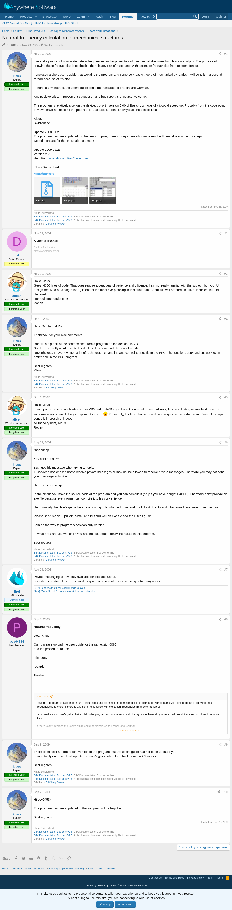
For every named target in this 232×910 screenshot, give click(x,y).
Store (67, 16)
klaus (11, 45)
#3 (226, 273)
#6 (226, 442)
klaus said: (43, 696)
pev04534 (17, 641)
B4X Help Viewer (55, 223)
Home (9, 16)
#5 (226, 397)
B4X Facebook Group (48, 23)
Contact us (155, 877)
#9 (226, 744)
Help (210, 877)
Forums (128, 16)
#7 (226, 569)
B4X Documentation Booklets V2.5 (53, 216)
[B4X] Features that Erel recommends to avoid (59, 588)
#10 (225, 792)
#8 (226, 619)
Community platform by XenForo (116, 885)
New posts (147, 16)
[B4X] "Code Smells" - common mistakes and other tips (64, 591)
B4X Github (72, 23)
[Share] (220, 54)
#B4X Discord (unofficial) (17, 23)
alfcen (16, 295)
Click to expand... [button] (130, 730)
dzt (17, 255)
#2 (226, 233)
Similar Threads (53, 45)
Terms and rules (174, 877)
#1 (226, 53)
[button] (28, 16)
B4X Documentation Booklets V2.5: (53, 220)
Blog (112, 16)
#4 (226, 319)
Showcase (49, 16)
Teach (99, 16)
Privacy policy (195, 877)
